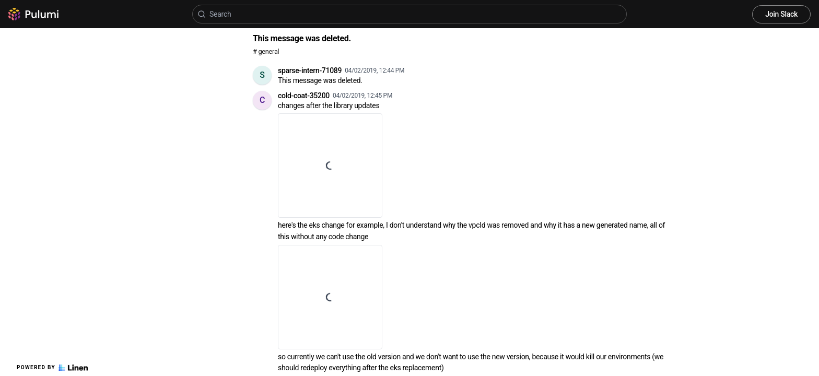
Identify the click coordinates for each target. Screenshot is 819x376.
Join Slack (781, 14)
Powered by (52, 368)
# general (266, 51)
